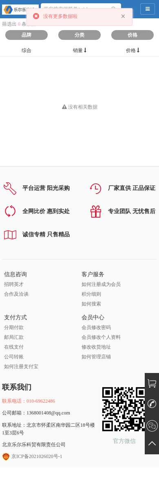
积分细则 (91, 294)
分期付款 (14, 327)
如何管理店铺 (96, 357)
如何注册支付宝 (21, 366)
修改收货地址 (96, 347)
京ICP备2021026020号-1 (32, 456)
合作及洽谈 (16, 294)
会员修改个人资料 (101, 337)
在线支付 (14, 347)
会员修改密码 (96, 327)
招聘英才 (14, 284)
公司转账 (14, 357)
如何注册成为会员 (101, 284)
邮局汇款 (14, 337)
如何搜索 (91, 304)
